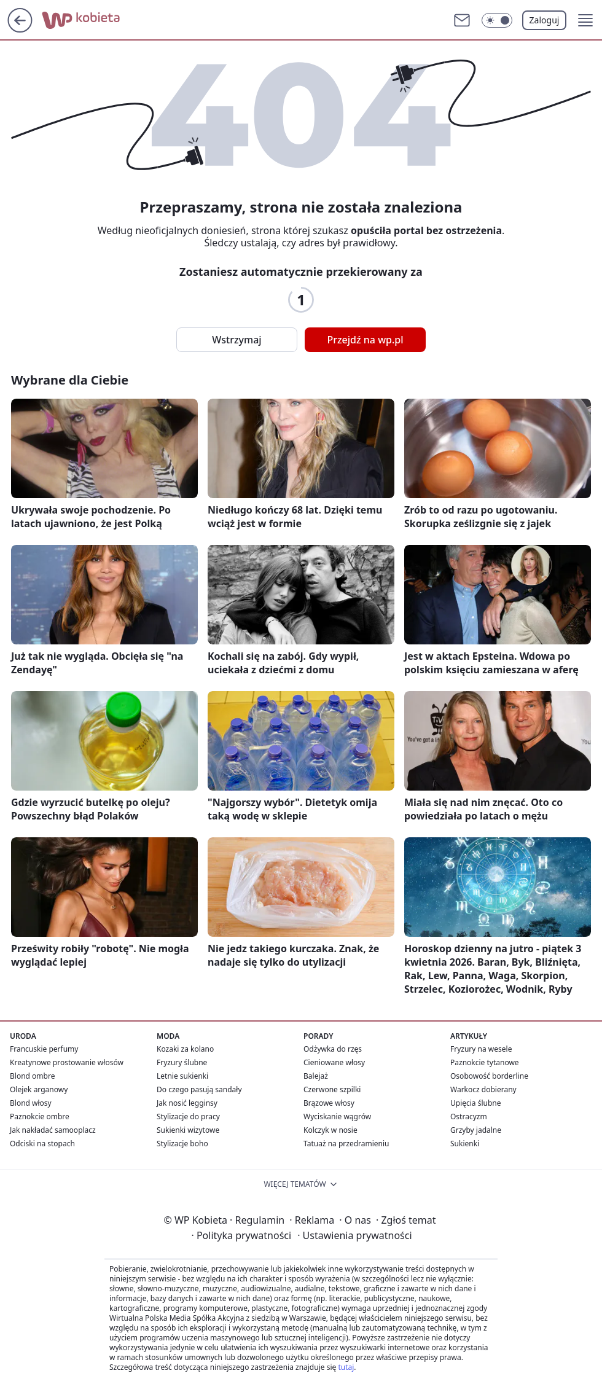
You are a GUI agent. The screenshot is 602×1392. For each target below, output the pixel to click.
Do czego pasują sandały (199, 1089)
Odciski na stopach (42, 1143)
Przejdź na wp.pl (365, 339)
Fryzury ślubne (182, 1062)
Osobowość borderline (489, 1076)
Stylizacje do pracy (188, 1116)
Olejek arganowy (39, 1089)
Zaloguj (545, 20)
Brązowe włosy (328, 1103)
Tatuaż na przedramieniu (346, 1143)
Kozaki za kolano (185, 1049)
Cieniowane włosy (334, 1062)
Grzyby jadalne (475, 1130)
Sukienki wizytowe (188, 1130)
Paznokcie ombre (39, 1116)
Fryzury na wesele (481, 1049)
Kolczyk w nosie (330, 1130)
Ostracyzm (468, 1116)
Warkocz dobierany (483, 1089)
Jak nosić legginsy (187, 1103)
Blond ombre (32, 1076)
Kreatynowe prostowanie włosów (66, 1062)
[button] (585, 20)
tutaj (346, 1367)
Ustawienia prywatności (354, 1235)
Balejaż (315, 1076)
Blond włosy (31, 1103)
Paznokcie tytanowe (484, 1062)
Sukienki (464, 1143)
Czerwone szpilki (332, 1089)
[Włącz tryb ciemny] (497, 20)
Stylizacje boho (182, 1143)
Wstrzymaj (236, 339)
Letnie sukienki (182, 1076)
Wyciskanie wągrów (337, 1116)
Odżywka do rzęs (332, 1049)
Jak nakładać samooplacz (53, 1130)
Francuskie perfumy (44, 1049)
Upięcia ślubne (475, 1103)
